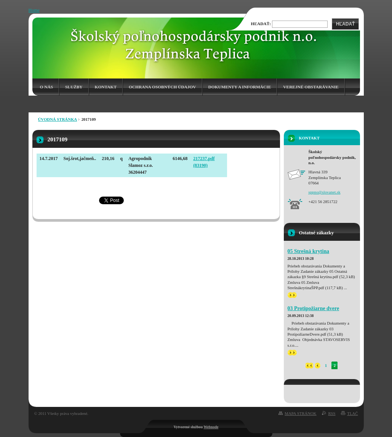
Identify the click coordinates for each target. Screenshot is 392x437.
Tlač (352, 413)
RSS (331, 413)
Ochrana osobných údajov (162, 87)
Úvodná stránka (57, 119)
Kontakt (106, 87)
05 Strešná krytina (309, 251)
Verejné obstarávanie (310, 87)
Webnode (210, 427)
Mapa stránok (300, 413)
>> (292, 295)
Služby (74, 87)
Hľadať (345, 24)
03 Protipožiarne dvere (313, 308)
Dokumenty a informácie (239, 87)
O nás (46, 87)
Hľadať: (261, 23)
